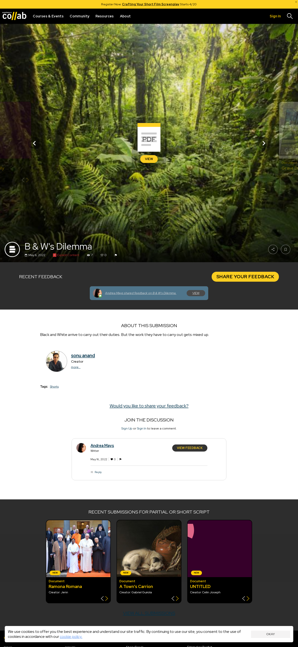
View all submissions (149, 613)
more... (76, 367)
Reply (98, 472)
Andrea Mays (102, 445)
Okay (270, 634)
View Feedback (190, 448)
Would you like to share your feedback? (149, 406)
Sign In (142, 428)
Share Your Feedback (245, 277)
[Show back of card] (25, 180)
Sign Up (127, 428)
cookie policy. (71, 636)
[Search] (290, 16)
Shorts (54, 386)
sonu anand (83, 355)
